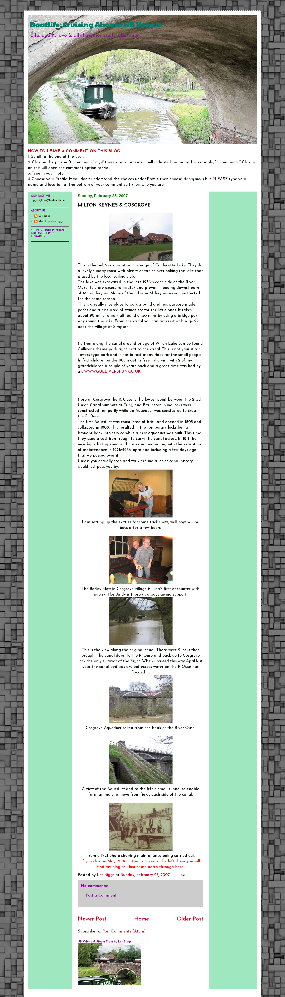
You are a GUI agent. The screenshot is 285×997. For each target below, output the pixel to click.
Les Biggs (44, 215)
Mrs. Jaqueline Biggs (50, 221)
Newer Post (92, 919)
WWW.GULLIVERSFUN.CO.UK (112, 372)
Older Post (190, 919)
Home (141, 919)
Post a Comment (101, 896)
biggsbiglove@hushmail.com (48, 200)
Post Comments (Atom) (124, 931)
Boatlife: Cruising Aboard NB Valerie (96, 24)
